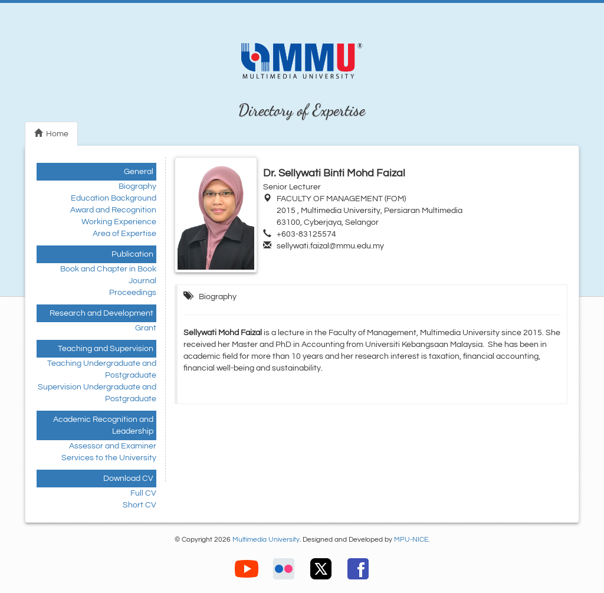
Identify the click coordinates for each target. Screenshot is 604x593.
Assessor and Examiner (112, 446)
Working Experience (118, 222)
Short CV (139, 505)
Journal (142, 281)
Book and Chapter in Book (108, 269)
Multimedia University (266, 539)
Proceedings (132, 293)
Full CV (143, 493)
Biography (137, 186)
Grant (145, 328)
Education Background (113, 198)
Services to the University (108, 458)
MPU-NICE (411, 539)
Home (51, 133)
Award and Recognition (113, 210)
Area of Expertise (124, 234)
